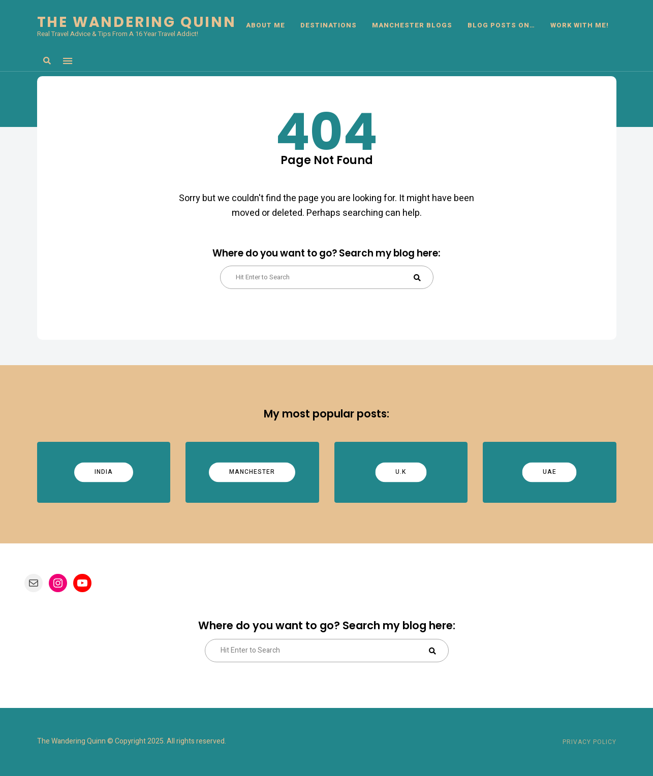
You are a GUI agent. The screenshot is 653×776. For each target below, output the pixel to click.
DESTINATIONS (328, 25)
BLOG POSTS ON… (501, 25)
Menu (67, 61)
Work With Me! (579, 25)
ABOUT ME (265, 25)
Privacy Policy (589, 742)
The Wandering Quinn (136, 22)
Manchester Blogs (412, 25)
